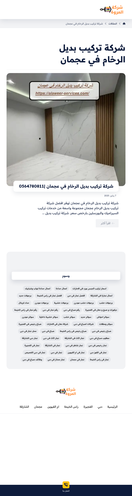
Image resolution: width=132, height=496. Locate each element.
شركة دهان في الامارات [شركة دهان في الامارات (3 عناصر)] (57, 324)
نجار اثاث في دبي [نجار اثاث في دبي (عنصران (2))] (51, 338)
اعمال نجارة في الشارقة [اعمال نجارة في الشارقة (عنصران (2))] (101, 295)
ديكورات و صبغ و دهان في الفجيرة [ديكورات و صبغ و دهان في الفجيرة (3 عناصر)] (101, 310)
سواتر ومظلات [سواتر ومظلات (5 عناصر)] (105, 324)
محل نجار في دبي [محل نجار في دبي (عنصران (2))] (28, 331)
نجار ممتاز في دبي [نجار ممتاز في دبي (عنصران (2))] (56, 359)
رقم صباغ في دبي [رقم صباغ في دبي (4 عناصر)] (72, 310)
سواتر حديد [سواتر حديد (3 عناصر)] (86, 317)
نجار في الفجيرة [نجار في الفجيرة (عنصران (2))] (32, 345)
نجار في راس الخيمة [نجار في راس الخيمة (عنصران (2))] (99, 359)
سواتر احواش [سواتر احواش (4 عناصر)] (103, 317)
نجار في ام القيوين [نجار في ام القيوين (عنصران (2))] (76, 352)
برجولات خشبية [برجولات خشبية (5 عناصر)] (61, 302)
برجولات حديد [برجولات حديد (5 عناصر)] (25, 295)
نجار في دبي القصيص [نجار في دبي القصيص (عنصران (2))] (35, 352)
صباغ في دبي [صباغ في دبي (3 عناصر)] (48, 331)
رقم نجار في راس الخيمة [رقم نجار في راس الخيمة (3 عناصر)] (25, 310)
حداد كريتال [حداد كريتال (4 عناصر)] (24, 302)
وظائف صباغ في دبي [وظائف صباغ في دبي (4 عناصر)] (32, 359)
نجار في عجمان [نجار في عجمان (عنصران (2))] (77, 359)
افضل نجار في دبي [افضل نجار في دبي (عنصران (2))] (76, 295)
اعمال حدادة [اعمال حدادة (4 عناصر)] (61, 288)
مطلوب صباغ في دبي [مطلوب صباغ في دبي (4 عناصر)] (99, 338)
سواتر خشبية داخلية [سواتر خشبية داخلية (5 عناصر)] (48, 317)
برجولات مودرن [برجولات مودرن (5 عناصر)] (42, 302)
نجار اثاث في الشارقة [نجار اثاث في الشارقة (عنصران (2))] (74, 338)
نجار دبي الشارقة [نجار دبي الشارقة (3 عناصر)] (30, 338)
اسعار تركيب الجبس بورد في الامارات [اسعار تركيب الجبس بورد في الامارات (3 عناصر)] (89, 288)
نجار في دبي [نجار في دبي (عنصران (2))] (56, 352)
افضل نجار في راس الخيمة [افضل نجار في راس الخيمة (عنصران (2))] (49, 295)
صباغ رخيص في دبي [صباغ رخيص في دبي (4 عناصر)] (101, 331)
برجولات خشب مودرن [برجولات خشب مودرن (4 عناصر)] (84, 302)
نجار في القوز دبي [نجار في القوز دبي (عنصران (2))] (98, 352)
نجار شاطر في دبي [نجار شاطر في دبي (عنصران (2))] (74, 345)
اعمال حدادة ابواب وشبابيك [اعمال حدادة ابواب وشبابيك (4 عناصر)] (37, 288)
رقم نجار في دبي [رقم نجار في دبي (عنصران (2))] (50, 310)
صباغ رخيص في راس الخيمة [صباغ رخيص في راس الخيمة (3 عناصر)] (73, 331)
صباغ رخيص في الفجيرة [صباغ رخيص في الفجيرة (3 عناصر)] (30, 324)
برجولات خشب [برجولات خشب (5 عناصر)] (106, 302)
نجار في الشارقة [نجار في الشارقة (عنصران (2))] (52, 345)
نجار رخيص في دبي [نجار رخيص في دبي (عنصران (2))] (98, 345)
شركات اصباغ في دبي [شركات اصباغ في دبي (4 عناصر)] (84, 324)
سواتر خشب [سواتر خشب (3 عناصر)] (69, 317)
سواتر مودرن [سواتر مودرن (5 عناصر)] (28, 317)
